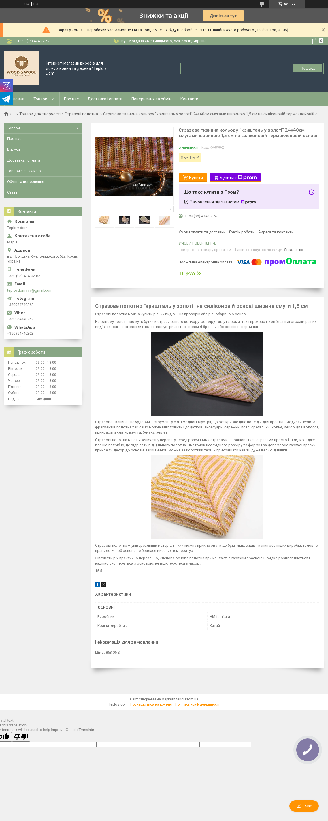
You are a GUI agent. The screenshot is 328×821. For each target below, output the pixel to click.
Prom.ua (191, 699)
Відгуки (13, 149)
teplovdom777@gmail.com (29, 290)
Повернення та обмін (151, 99)
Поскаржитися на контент (151, 704)
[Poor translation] (21, 737)
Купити (196, 177)
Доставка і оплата (105, 99)
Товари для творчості (40, 114)
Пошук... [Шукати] (307, 68)
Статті (12, 192)
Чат (304, 806)
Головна (16, 99)
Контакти (189, 99)
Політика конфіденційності (197, 704)
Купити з (238, 177)
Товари (40, 99)
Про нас (71, 99)
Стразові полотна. (82, 114)
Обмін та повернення (25, 181)
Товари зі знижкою (24, 171)
